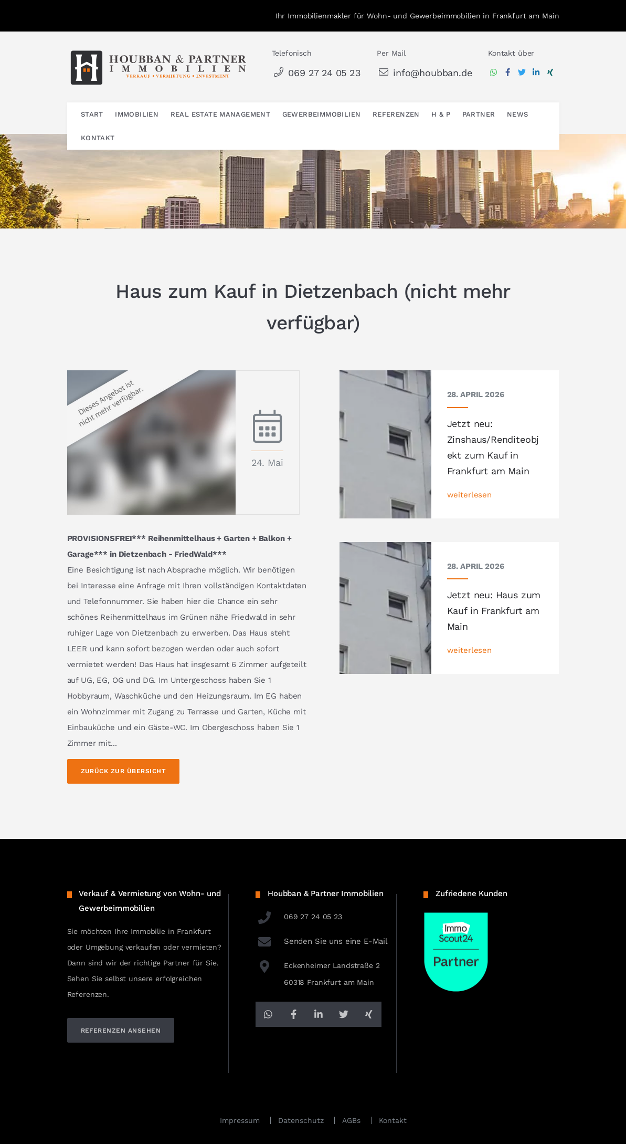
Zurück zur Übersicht (123, 771)
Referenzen (396, 114)
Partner (478, 114)
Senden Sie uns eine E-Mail (322, 941)
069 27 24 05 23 (316, 72)
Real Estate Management (221, 114)
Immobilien (136, 114)
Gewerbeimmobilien (321, 114)
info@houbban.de (424, 72)
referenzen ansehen (121, 1030)
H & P (440, 114)
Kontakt (98, 138)
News (517, 114)
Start (92, 114)
